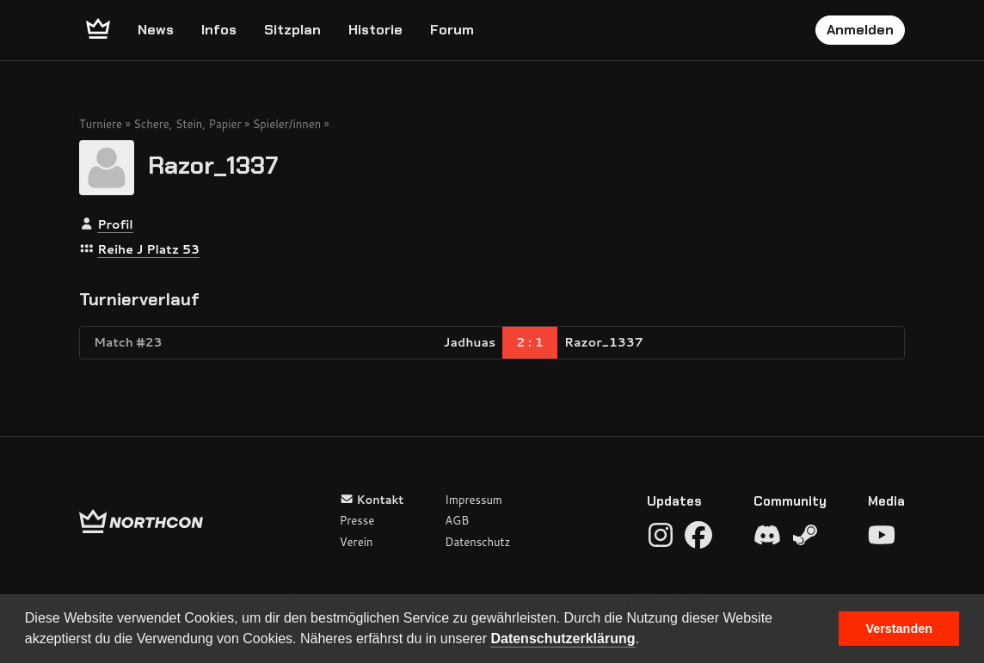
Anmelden (860, 30)
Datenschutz (477, 541)
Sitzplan (292, 30)
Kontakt (372, 499)
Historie (375, 30)
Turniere (100, 124)
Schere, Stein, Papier (187, 124)
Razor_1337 (213, 165)
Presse (357, 520)
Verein (356, 541)
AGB (457, 520)
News (156, 30)
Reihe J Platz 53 (148, 249)
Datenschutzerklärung (562, 638)
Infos (219, 30)
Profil (114, 224)
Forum (452, 30)
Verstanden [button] (898, 628)
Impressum (473, 499)
